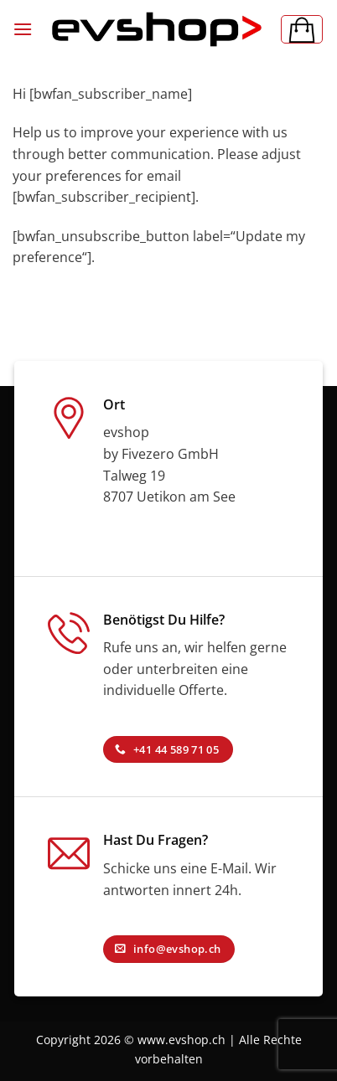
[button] (23, 28)
